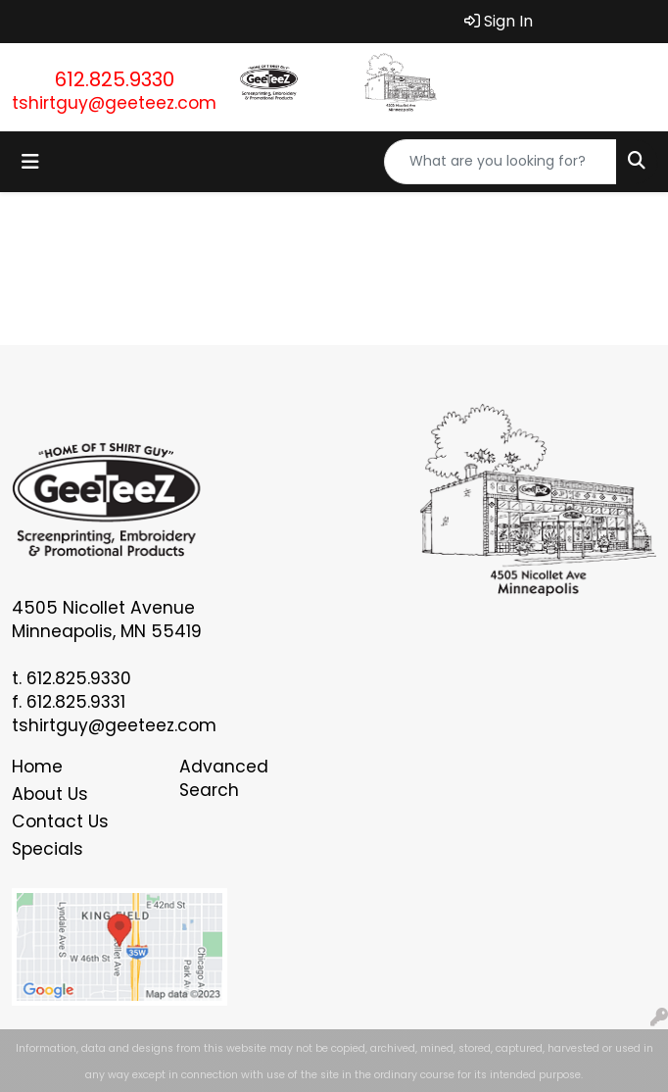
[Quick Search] (500, 161)
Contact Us (60, 821)
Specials (47, 849)
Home (37, 766)
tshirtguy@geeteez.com (114, 103)
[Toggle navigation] (30, 161)
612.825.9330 (114, 79)
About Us (50, 794)
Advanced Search (223, 778)
